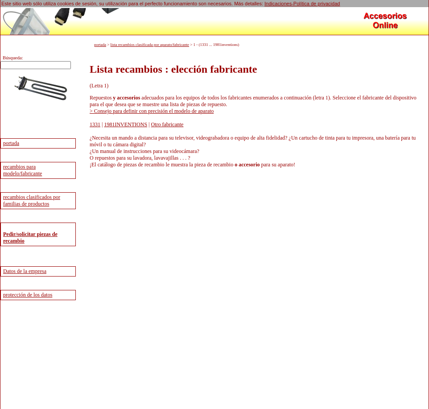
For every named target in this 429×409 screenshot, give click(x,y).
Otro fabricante (167, 124)
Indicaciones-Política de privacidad (302, 3)
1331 (95, 124)
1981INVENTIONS (125, 124)
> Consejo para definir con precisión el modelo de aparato (152, 111)
